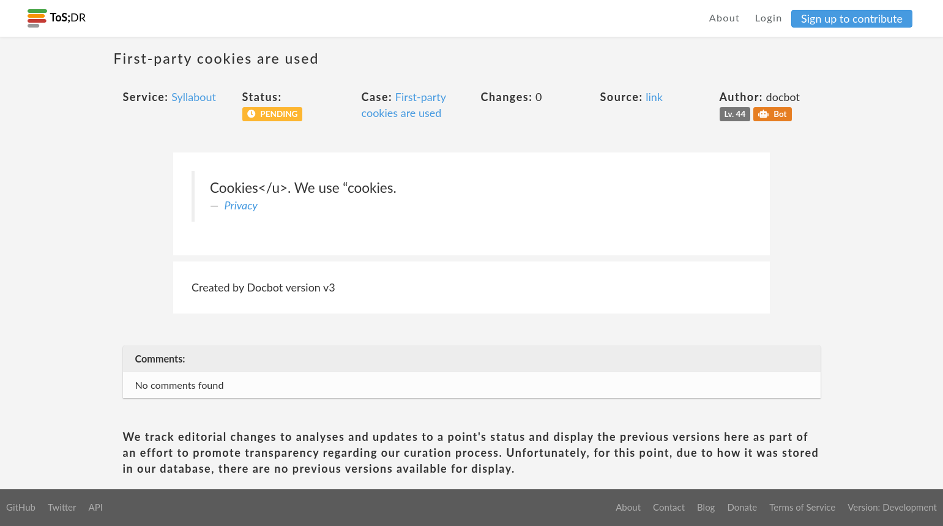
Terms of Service (802, 507)
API (95, 507)
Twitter (62, 507)
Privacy (241, 205)
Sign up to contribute (852, 18)
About (724, 17)
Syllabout (193, 96)
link (654, 96)
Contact (669, 507)
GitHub (20, 507)
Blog (706, 507)
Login (769, 17)
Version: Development (892, 507)
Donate (742, 507)
